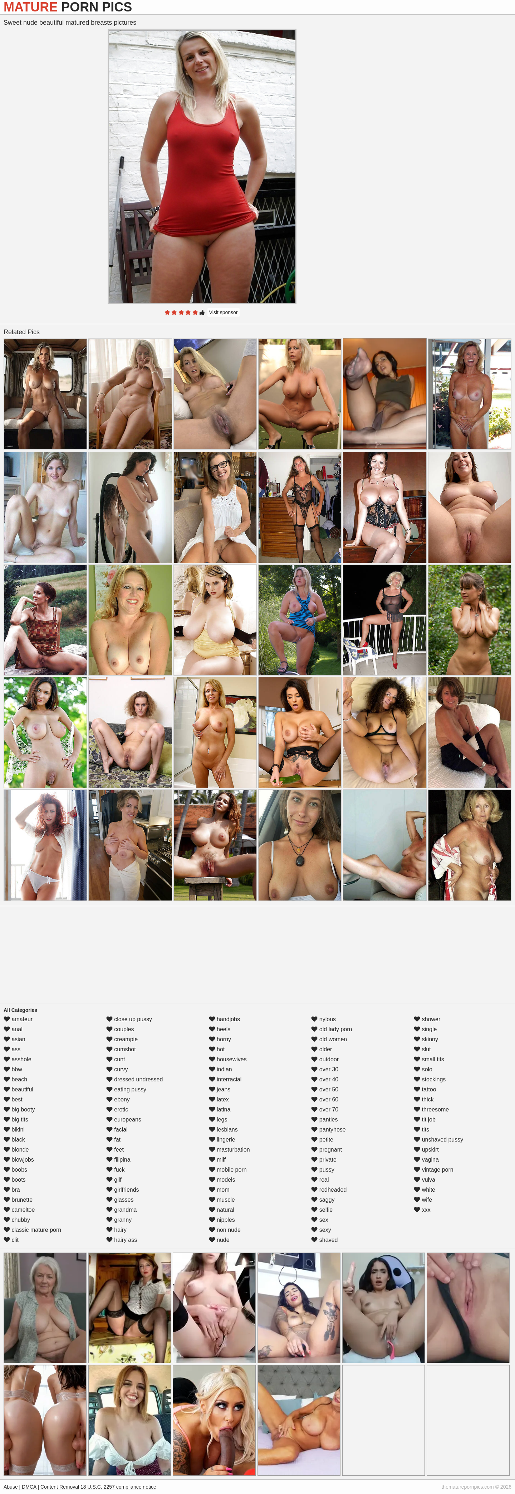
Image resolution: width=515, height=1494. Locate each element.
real (320, 1180)
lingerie (222, 1140)
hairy (116, 1230)
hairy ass (121, 1240)
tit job (425, 1119)
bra (12, 1190)
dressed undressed (134, 1079)
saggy (322, 1200)
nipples (222, 1220)
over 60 (324, 1099)
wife (423, 1200)
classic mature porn (32, 1230)
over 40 (324, 1079)
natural (221, 1210)
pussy (322, 1170)
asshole (17, 1059)
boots (15, 1180)
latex (219, 1099)
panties (324, 1119)
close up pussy (129, 1019)
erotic (117, 1109)
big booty (19, 1109)
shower (427, 1019)
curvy (117, 1069)
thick (423, 1099)
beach (15, 1079)
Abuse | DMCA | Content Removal (41, 1487)
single (425, 1029)
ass (12, 1049)
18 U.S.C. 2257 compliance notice (118, 1487)
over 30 (324, 1069)
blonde (16, 1150)
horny (220, 1039)
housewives (228, 1059)
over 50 (324, 1089)
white (424, 1190)
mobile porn (228, 1170)
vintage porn (433, 1170)
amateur (18, 1019)
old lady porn (331, 1029)
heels (220, 1029)
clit (11, 1240)
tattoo (425, 1089)
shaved (324, 1240)
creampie (122, 1039)
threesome (431, 1109)
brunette (18, 1200)
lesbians (223, 1129)
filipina (118, 1160)
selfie (322, 1210)
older (321, 1049)
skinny (426, 1039)
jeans (220, 1089)
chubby (17, 1220)
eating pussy (126, 1089)
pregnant (326, 1150)
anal (13, 1029)
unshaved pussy (438, 1140)
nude (219, 1240)
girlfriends (122, 1190)
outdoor (325, 1059)
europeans (123, 1119)
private (323, 1160)
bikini (14, 1129)
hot (217, 1049)
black (14, 1140)
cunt (115, 1059)
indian (220, 1069)
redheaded (329, 1190)
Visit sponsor (223, 312)
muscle (222, 1200)
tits (421, 1129)
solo (423, 1069)
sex (319, 1220)
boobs (15, 1170)
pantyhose (328, 1129)
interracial (225, 1079)
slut (422, 1049)
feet (115, 1150)
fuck (115, 1170)
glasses (120, 1200)
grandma (121, 1210)
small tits (429, 1059)
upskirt (426, 1150)
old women (329, 1039)
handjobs (224, 1019)
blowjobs (19, 1160)
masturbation (229, 1150)
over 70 (324, 1109)
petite (322, 1140)
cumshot (121, 1049)
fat (113, 1140)
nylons (323, 1019)
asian (14, 1039)
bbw (13, 1069)
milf (217, 1160)
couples (120, 1029)
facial (117, 1129)
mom (219, 1190)
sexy (321, 1230)
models (222, 1180)
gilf (114, 1180)
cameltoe (19, 1210)
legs (218, 1119)
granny (119, 1220)
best (13, 1099)
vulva (424, 1180)
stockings (430, 1079)
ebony (118, 1099)
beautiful (18, 1089)
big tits (16, 1119)
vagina (426, 1160)
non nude (225, 1230)
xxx (422, 1210)
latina (220, 1109)
